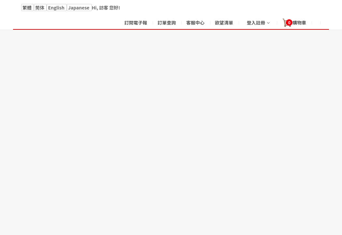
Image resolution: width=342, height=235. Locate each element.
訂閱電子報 (135, 22)
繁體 (27, 7)
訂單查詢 (167, 22)
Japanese (79, 7)
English (56, 7)
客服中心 (195, 22)
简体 (40, 7)
